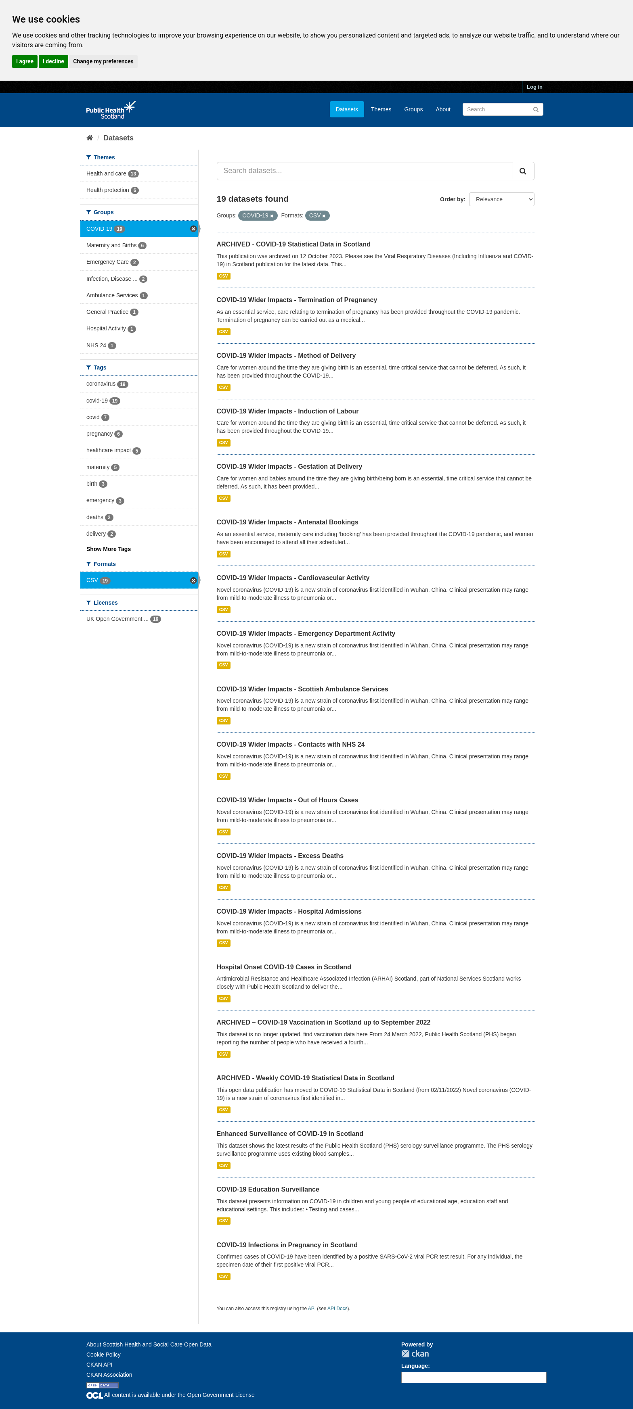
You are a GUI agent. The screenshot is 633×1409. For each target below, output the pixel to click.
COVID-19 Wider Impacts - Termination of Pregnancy (297, 299)
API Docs (337, 1308)
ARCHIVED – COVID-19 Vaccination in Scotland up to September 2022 (324, 1022)
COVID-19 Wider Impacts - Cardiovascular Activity (293, 577)
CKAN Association (109, 1374)
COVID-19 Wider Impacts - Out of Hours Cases (287, 800)
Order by (451, 199)
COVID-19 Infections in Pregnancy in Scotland (287, 1245)
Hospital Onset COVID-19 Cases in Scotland (284, 967)
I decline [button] (53, 61)
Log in (535, 87)
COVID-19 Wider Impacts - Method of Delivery (286, 355)
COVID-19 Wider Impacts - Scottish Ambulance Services (302, 689)
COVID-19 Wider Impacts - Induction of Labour (288, 411)
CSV (223, 275)
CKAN (415, 1353)
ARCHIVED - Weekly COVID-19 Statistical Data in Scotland (306, 1078)
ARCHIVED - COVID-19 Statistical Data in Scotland (294, 244)
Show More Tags (108, 549)
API (312, 1308)
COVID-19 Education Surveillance (268, 1189)
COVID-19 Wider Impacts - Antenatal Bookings (287, 522)
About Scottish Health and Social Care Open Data (149, 1344)
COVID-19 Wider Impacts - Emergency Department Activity (306, 633)
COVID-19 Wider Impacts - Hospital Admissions (289, 911)
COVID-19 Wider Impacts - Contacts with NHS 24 (291, 744)
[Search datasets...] (365, 171)
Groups (413, 109)
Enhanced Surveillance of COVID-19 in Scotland (290, 1133)
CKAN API (99, 1364)
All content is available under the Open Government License (170, 1395)
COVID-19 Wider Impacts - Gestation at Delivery (290, 466)
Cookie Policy (103, 1354)
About (443, 109)
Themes (381, 109)
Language (414, 1366)
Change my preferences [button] (103, 61)
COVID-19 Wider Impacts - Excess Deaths (280, 855)
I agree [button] (25, 61)
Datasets (347, 109)
